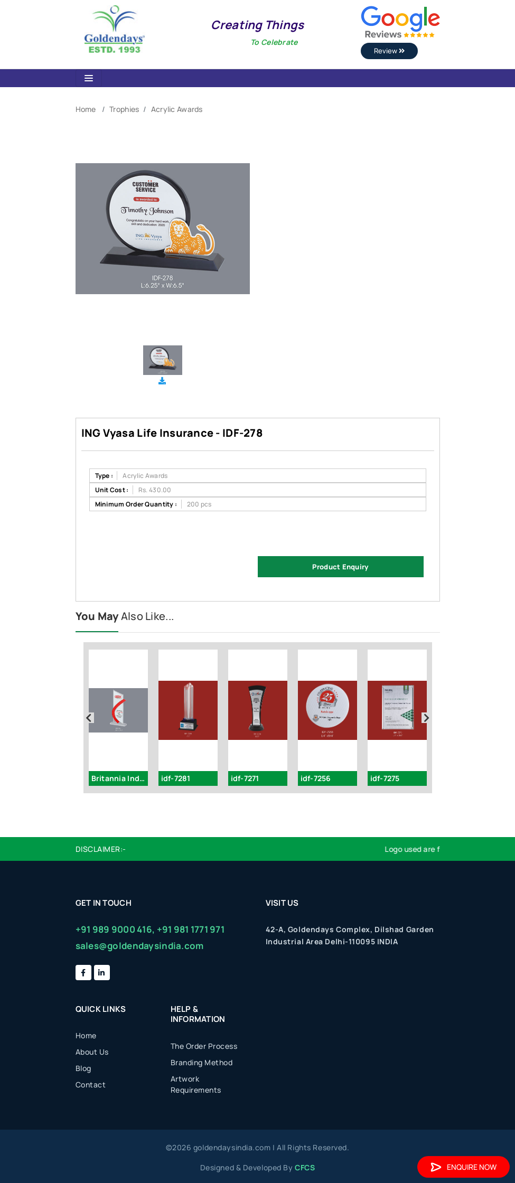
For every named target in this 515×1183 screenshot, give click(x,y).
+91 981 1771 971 (190, 929)
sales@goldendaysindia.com (140, 946)
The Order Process (204, 1046)
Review (389, 50)
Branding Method (202, 1062)
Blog (83, 1068)
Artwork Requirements (196, 1084)
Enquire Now (463, 1167)
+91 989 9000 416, (115, 929)
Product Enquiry (340, 566)
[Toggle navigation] (89, 78)
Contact (91, 1084)
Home (86, 109)
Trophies (124, 109)
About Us (92, 1052)
